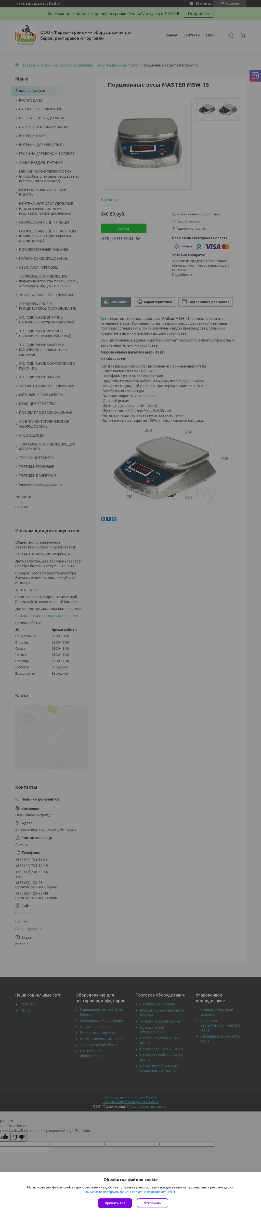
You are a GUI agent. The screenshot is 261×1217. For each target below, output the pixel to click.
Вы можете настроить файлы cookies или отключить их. (129, 1192)
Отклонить (152, 1203)
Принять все (115, 1203)
